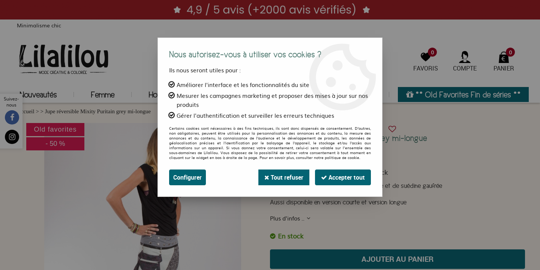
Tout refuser (283, 177)
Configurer (187, 177)
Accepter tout (343, 177)
